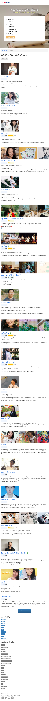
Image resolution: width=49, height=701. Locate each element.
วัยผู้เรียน (4, 58)
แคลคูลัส (3, 688)
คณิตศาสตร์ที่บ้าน (5, 654)
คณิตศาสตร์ (4, 651)
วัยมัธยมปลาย (11, 29)
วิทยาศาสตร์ (4, 674)
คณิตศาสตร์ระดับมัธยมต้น (6, 658)
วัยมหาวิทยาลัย (11, 31)
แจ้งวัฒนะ (3, 638)
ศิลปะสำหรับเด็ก (4, 679)
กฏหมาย (3, 644)
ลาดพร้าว (3, 634)
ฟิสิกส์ (2, 670)
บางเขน (3, 625)
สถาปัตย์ (3, 681)
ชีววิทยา (3, 665)
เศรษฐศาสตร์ (4, 686)
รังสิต (2, 629)
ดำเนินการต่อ (10, 37)
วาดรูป (3, 672)
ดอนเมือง (3, 623)
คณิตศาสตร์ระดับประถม (6, 656)
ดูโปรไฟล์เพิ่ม (24, 611)
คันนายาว (3, 621)
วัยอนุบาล (9, 21)
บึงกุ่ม (2, 627)
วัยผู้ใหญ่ (9, 34)
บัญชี (2, 667)
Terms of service (5, 695)
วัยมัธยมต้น (10, 26)
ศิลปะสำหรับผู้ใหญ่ (5, 677)
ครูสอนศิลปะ (5, 50)
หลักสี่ (2, 636)
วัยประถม (9, 24)
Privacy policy (13, 695)
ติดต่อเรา (19, 695)
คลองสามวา (4, 619)
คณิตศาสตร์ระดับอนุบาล (6, 663)
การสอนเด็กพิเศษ (4, 647)
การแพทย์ (3, 649)
